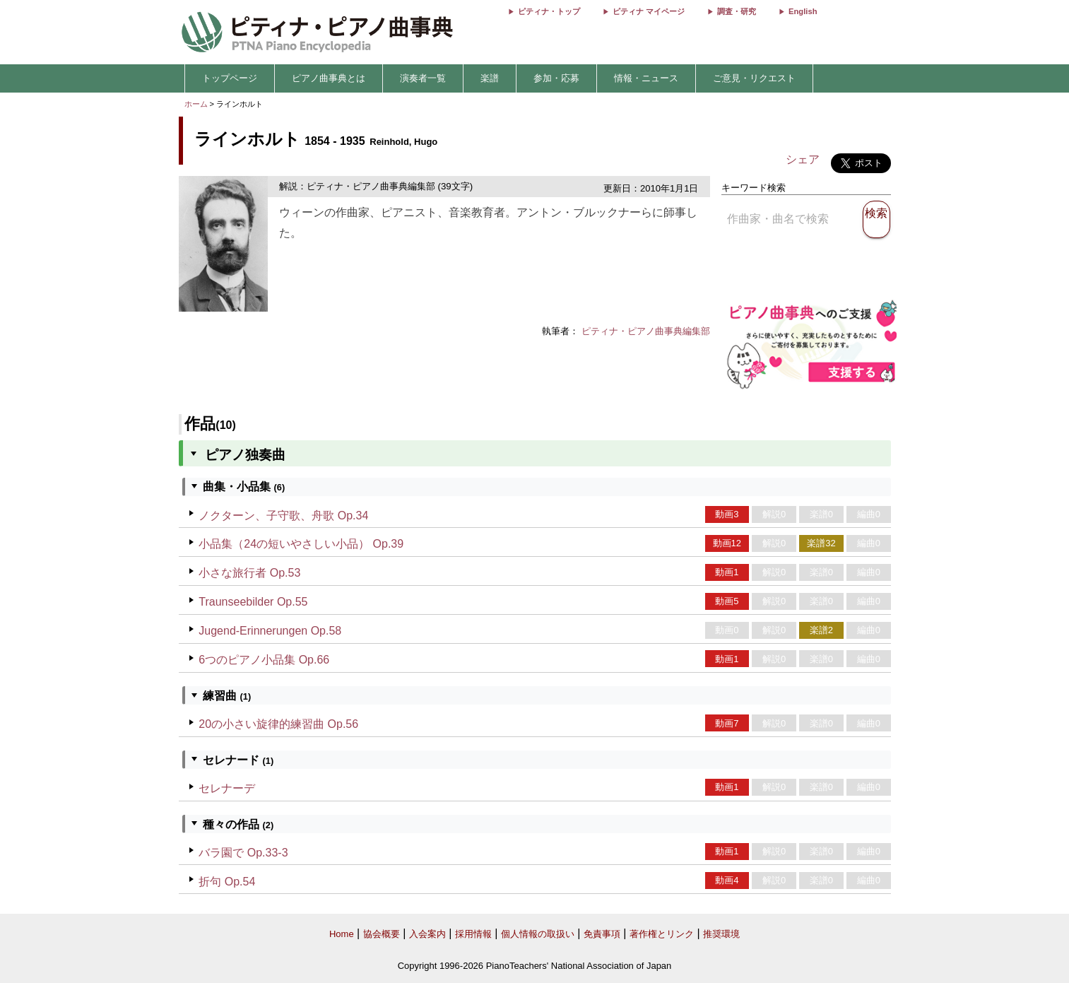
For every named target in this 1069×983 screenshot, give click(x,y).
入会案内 (427, 934)
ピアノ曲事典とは (328, 78)
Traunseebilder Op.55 (253, 602)
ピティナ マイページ (649, 11)
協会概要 (381, 934)
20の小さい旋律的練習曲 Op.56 (278, 724)
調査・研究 (736, 11)
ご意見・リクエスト (754, 78)
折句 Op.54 (227, 882)
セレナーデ (227, 788)
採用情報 (473, 934)
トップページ (229, 78)
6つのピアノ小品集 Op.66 (264, 660)
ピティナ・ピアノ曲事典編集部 (645, 331)
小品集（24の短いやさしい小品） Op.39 (301, 544)
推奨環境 (721, 934)
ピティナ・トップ (549, 11)
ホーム (196, 104)
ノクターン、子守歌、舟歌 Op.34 (283, 516)
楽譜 (489, 78)
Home (341, 934)
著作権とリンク (662, 934)
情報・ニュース (646, 78)
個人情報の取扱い (537, 934)
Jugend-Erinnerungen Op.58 (270, 631)
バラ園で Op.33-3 (243, 853)
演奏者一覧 (423, 78)
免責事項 (602, 934)
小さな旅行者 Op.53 (249, 573)
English (803, 11)
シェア (803, 159)
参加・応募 (556, 78)
